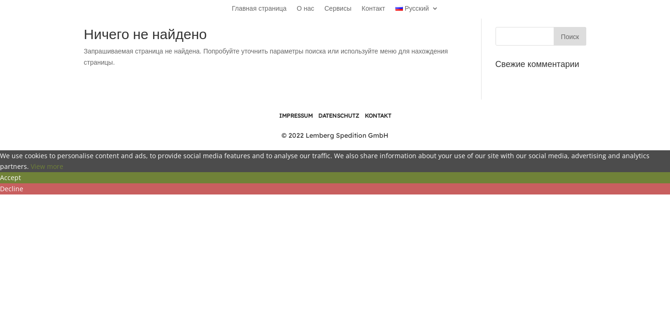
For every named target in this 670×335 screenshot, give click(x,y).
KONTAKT (378, 115)
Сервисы (337, 9)
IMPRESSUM (296, 115)
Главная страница (259, 9)
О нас (305, 9)
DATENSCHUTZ (338, 115)
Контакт (373, 9)
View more (47, 166)
